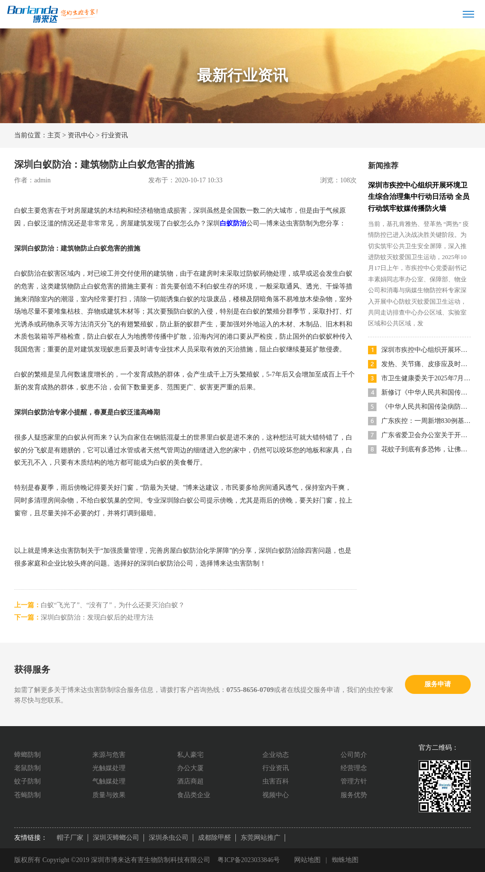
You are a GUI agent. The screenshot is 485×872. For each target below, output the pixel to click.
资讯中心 (81, 135)
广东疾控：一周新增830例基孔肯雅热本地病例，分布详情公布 (426, 419)
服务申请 (437, 684)
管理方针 (354, 781)
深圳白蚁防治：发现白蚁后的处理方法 (97, 617)
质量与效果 (109, 795)
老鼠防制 (27, 768)
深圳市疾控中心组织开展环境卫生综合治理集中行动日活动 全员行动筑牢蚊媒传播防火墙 (418, 196)
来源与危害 (109, 754)
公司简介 (354, 754)
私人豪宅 (190, 754)
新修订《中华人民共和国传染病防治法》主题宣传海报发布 (426, 391)
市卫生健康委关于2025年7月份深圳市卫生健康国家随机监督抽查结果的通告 (426, 377)
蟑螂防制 (27, 754)
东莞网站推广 (260, 837)
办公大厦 (190, 768)
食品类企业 (193, 795)
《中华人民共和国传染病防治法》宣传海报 (426, 405)
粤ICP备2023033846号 (249, 859)
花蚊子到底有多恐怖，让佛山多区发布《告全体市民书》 (426, 448)
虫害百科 (275, 781)
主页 (54, 135)
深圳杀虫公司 (169, 837)
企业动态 (275, 754)
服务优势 (354, 795)
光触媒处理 (109, 768)
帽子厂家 (70, 837)
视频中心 (275, 795)
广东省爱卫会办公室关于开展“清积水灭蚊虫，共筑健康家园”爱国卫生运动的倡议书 (426, 434)
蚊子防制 (27, 781)
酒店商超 (190, 781)
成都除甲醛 (214, 837)
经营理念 (354, 768)
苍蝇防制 (27, 795)
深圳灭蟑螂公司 (116, 837)
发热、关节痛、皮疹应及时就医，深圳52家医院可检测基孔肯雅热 (426, 363)
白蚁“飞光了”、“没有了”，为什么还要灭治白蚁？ (113, 605)
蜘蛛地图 (346, 859)
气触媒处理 (109, 781)
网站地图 (308, 859)
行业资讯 (114, 135)
